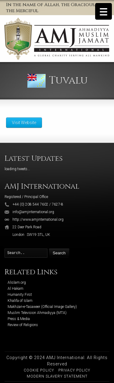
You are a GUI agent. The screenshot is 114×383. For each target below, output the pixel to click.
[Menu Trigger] (103, 11)
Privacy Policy (74, 370)
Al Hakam (15, 288)
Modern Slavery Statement (57, 376)
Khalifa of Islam (20, 301)
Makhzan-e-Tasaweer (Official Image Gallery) (42, 307)
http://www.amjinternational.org (38, 219)
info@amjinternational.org (33, 212)
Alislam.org (17, 282)
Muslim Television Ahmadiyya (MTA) (37, 313)
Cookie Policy (39, 370)
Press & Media (19, 319)
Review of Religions (23, 325)
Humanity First (20, 294)
